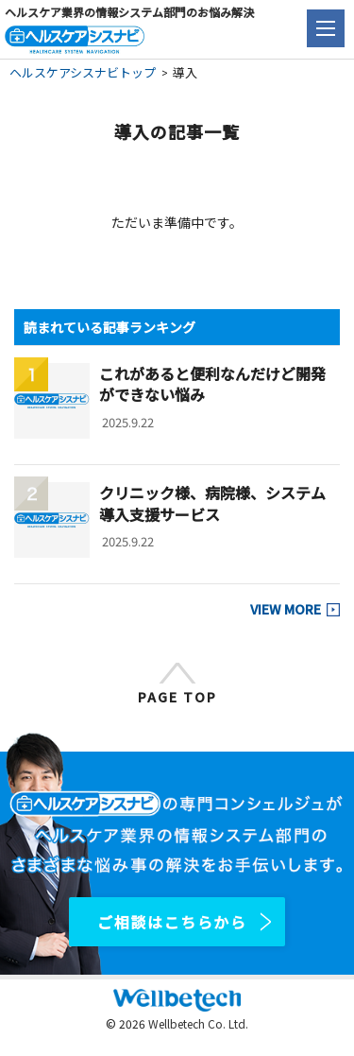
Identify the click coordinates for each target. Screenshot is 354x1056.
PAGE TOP (177, 696)
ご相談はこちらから (171, 921)
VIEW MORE (285, 608)
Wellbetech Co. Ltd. (198, 1023)
